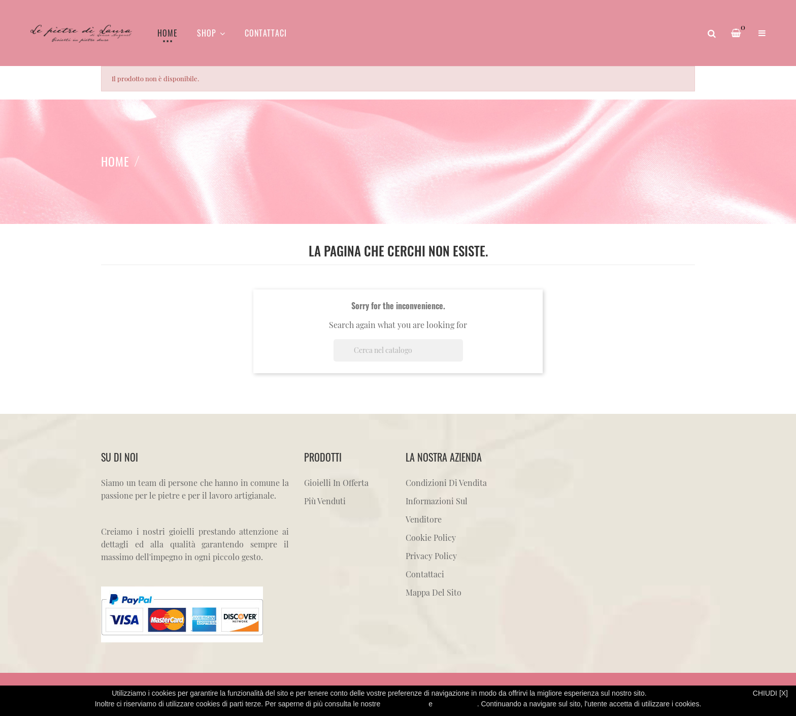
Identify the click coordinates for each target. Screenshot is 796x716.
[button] (762, 33)
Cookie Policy (431, 537)
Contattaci (425, 574)
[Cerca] (398, 350)
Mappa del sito (433, 592)
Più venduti (325, 501)
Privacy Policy (431, 555)
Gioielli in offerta (336, 482)
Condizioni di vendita (446, 482)
